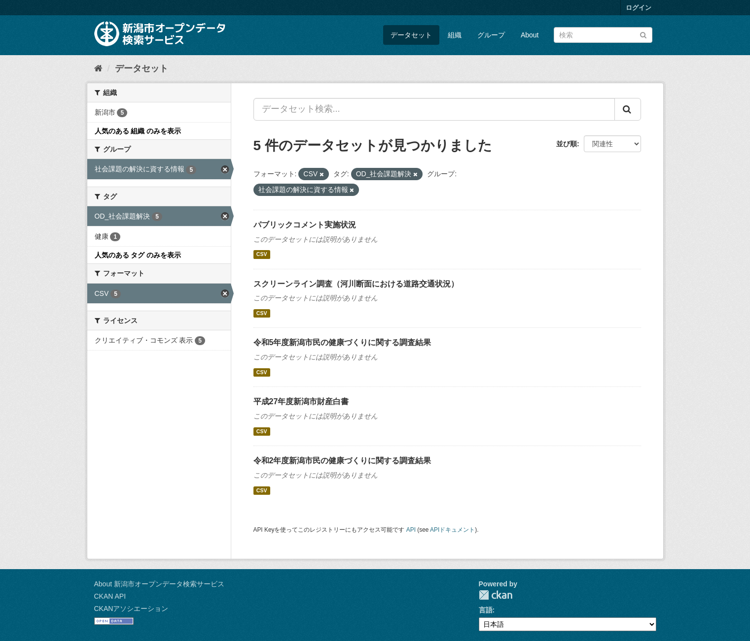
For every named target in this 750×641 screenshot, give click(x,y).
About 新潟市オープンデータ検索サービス (159, 584)
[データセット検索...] (434, 109)
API (411, 529)
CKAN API (110, 596)
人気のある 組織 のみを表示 (138, 131)
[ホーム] (98, 68)
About (530, 35)
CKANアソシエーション (131, 608)
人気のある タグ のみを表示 (138, 255)
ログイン (638, 7)
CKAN (495, 595)
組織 (455, 35)
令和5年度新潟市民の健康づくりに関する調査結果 (342, 342)
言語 (486, 610)
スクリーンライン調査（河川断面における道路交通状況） (356, 284)
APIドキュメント (452, 529)
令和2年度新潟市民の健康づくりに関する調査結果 (342, 460)
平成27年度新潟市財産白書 (301, 401)
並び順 (566, 144)
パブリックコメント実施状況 (304, 225)
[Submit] (643, 34)
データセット (411, 35)
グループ (491, 35)
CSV (261, 254)
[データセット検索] (603, 35)
